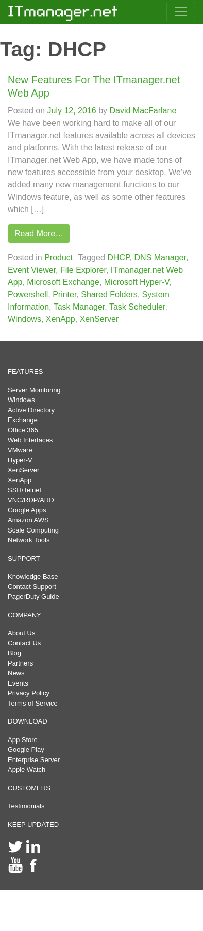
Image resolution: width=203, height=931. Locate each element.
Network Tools (28, 540)
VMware (20, 450)
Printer (64, 294)
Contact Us (24, 643)
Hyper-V (20, 460)
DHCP (118, 257)
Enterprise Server (34, 760)
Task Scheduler (137, 306)
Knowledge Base (33, 576)
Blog (14, 653)
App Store (23, 740)
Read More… (38, 233)
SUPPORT (24, 558)
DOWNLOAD (27, 721)
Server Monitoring (34, 390)
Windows (24, 319)
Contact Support (32, 587)
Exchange (23, 420)
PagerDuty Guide (33, 596)
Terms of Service (33, 703)
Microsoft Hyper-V (137, 282)
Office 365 (23, 430)
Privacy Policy (28, 693)
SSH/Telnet (24, 490)
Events (18, 683)
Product (58, 257)
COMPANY (24, 615)
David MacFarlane (141, 110)
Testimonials (26, 806)
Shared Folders (109, 294)
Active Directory (31, 410)
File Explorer (83, 269)
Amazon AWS (28, 520)
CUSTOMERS (29, 788)
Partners (20, 663)
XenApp (60, 319)
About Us (21, 633)
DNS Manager (160, 257)
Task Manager (79, 306)
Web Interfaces (30, 440)
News (16, 673)
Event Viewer (32, 269)
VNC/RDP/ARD (31, 500)
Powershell (28, 294)
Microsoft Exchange (63, 282)
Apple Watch (26, 769)
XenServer (99, 319)
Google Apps (27, 510)
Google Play (26, 749)
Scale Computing (33, 530)
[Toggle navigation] (180, 12)
